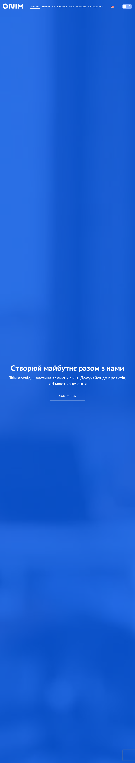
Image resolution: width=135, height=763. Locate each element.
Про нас (35, 6)
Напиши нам (95, 6)
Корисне (81, 6)
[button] (124, 6)
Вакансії (62, 6)
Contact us (67, 395)
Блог (71, 6)
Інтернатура (48, 6)
